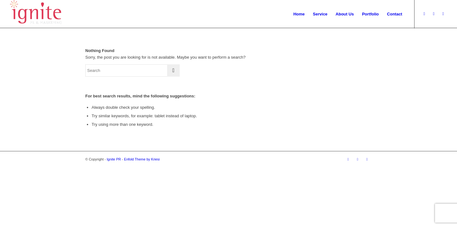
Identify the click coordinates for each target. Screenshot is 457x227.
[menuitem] (299, 14)
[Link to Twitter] (424, 14)
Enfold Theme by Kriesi (142, 159)
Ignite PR (114, 159)
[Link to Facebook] (443, 14)
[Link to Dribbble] (433, 14)
